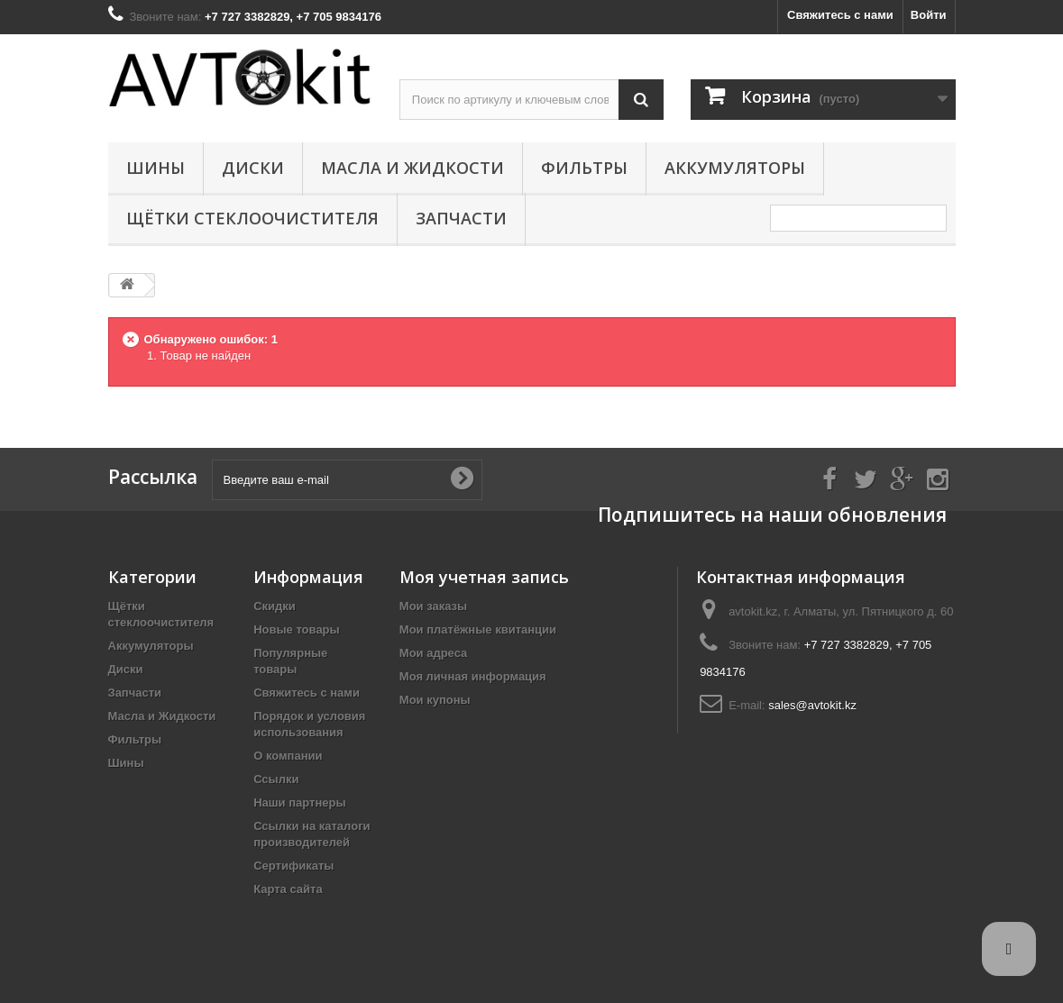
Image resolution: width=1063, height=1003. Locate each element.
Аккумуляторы (734, 167)
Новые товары (296, 629)
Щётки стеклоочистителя (252, 218)
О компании (287, 755)
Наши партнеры (299, 802)
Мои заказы (433, 606)
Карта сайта (288, 889)
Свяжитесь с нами (840, 15)
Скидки (274, 606)
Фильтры (584, 167)
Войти (929, 15)
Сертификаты (293, 865)
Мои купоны (435, 700)
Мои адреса (433, 653)
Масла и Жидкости (412, 167)
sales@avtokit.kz (812, 705)
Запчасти (461, 218)
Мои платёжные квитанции (477, 629)
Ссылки (275, 779)
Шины (155, 167)
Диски (253, 167)
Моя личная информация (472, 676)
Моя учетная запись (484, 577)
